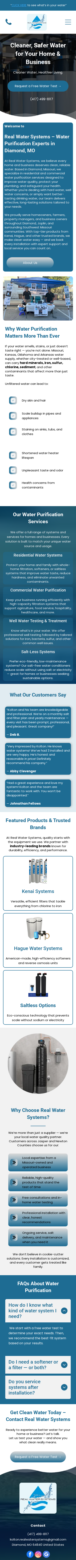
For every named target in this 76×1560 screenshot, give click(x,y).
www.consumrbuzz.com (40, 1548)
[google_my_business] (46, 1526)
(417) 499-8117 (38, 1505)
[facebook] (30, 1526)
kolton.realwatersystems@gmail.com (38, 1511)
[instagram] (38, 1526)
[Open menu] (68, 22)
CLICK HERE (19, 5)
